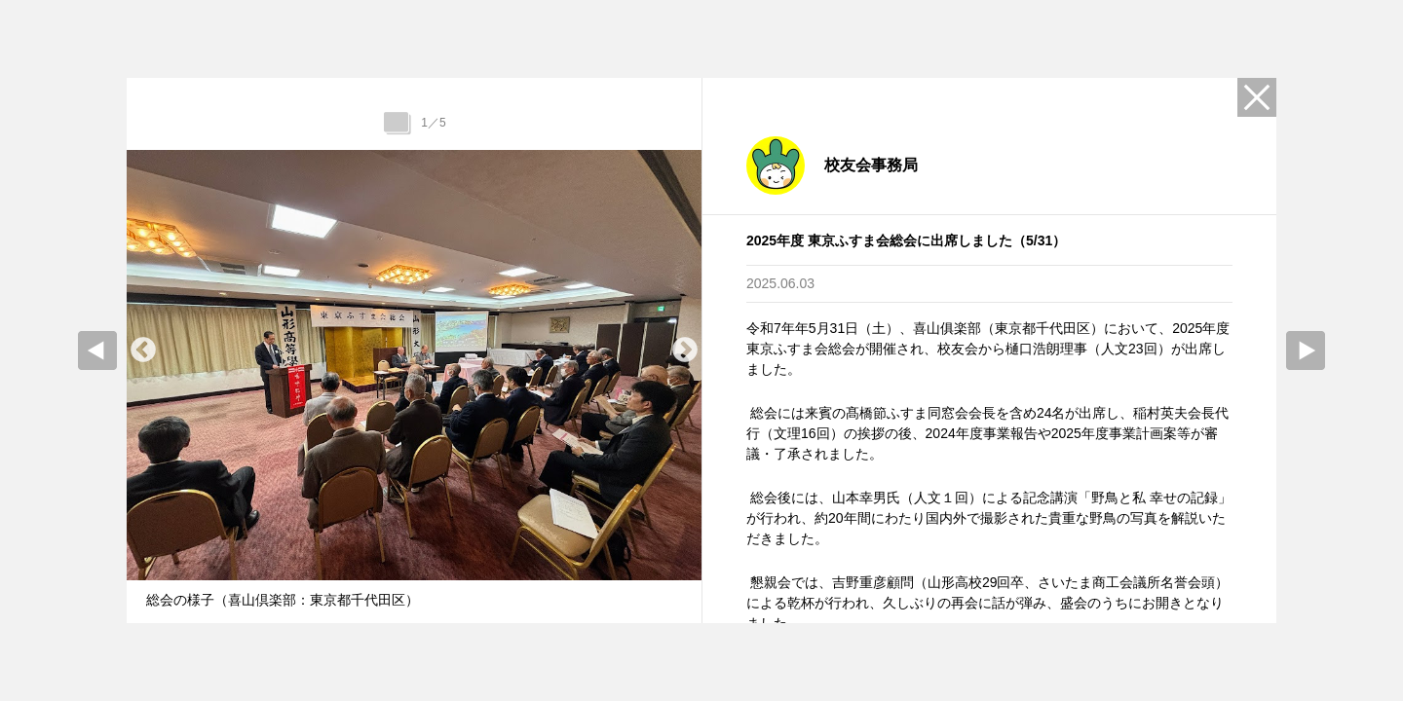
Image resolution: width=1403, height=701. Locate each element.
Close (1256, 97)
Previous (143, 350)
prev (97, 350)
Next (685, 350)
